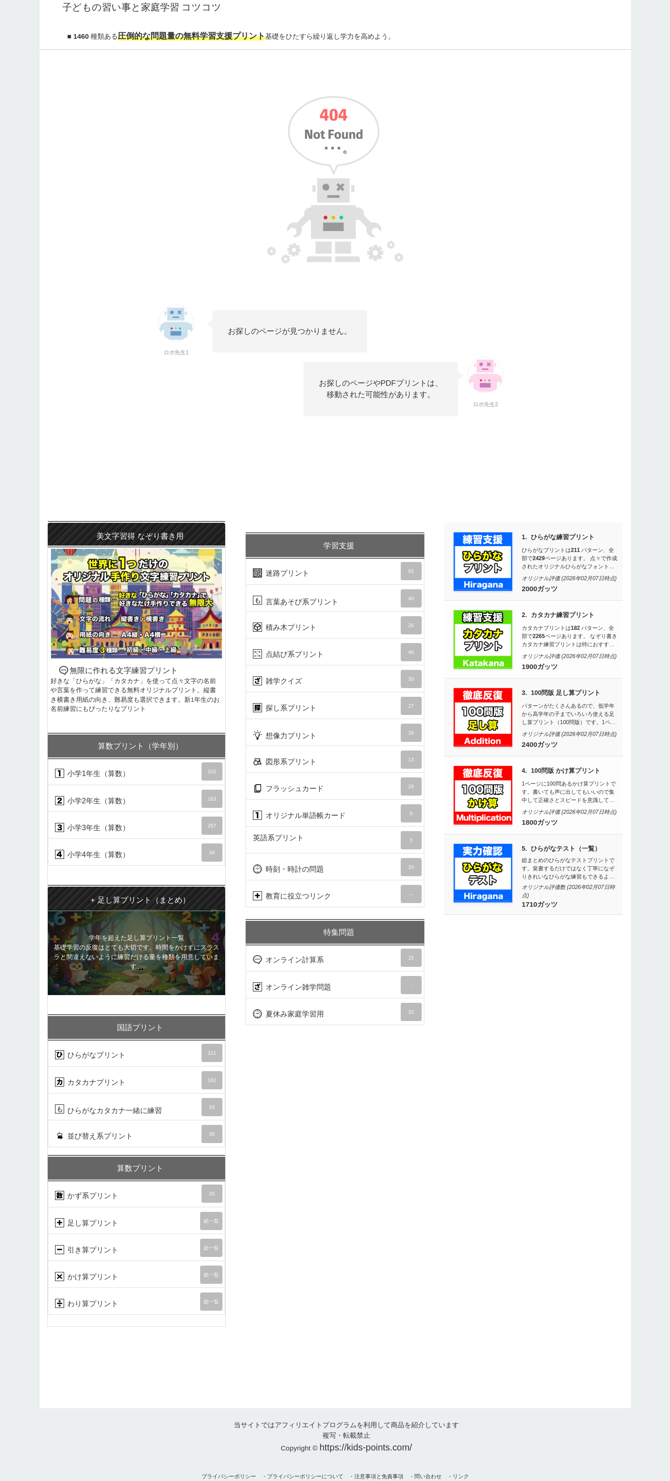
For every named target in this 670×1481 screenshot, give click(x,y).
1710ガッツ (540, 904)
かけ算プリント (138, 1275)
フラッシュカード (337, 786)
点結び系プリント (337, 652)
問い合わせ (428, 1476)
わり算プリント (138, 1301)
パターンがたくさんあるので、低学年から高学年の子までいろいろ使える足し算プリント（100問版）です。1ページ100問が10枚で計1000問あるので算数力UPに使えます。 (569, 722)
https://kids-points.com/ (366, 1447)
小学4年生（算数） (138, 852)
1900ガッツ (540, 666)
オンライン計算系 (337, 958)
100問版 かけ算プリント (565, 770)
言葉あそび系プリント (337, 598)
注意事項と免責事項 (378, 1476)
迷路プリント (337, 571)
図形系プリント (337, 760)
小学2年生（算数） (138, 799)
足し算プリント (138, 1221)
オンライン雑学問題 (337, 985)
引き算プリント (138, 1248)
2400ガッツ (540, 744)
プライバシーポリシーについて (305, 1476)
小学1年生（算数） (138, 771)
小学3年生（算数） (138, 826)
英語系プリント (337, 840)
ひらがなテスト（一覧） (566, 848)
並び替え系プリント (138, 1134)
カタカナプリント (138, 1080)
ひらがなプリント (138, 1053)
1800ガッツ (540, 822)
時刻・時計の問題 (337, 867)
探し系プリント (337, 706)
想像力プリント (337, 733)
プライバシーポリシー (229, 1476)
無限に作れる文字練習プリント (136, 618)
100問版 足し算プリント (565, 692)
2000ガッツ (540, 588)
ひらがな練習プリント (562, 537)
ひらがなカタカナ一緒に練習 (138, 1107)
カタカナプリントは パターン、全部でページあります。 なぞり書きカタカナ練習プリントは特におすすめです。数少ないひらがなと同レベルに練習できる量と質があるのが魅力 (569, 644)
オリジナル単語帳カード (337, 813)
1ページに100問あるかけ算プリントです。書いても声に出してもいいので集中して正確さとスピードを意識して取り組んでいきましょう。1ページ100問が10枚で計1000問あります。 (569, 800)
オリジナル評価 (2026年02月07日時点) (569, 578)
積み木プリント (337, 625)
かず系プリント (138, 1194)
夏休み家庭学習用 (337, 1012)
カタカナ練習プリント (562, 615)
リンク (461, 1476)
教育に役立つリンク (337, 894)
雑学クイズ (337, 679)
